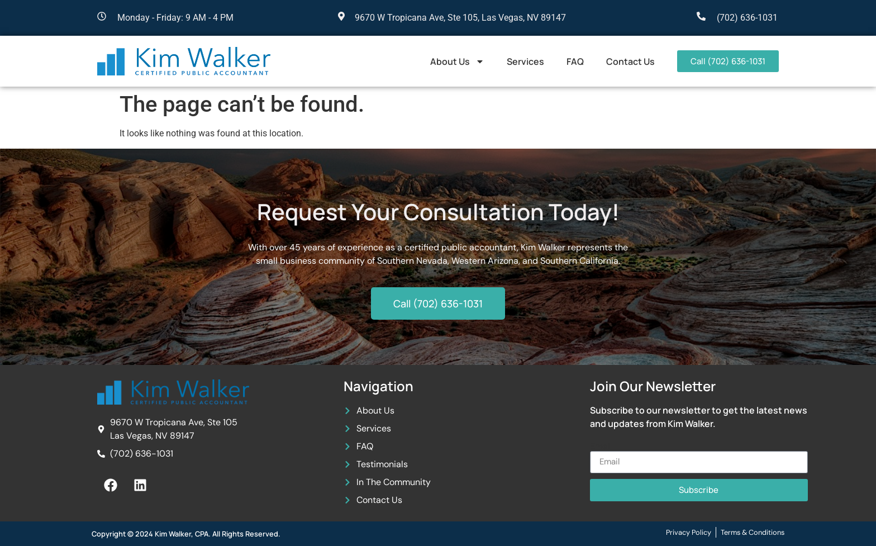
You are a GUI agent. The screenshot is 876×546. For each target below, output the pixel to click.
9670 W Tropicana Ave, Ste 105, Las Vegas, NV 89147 (460, 17)
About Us (457, 61)
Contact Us (630, 61)
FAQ (575, 61)
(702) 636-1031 (747, 17)
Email (601, 446)
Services (525, 61)
